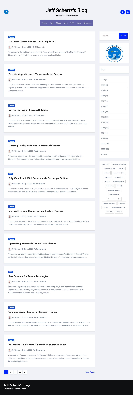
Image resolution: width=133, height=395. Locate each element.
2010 (103, 138)
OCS (72, 23)
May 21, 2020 (28, 249)
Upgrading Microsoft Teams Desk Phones (32, 244)
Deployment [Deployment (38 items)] (118, 173)
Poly (51, 23)
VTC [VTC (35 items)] (110, 212)
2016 (103, 106)
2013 (103, 122)
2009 (103, 144)
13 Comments (41, 216)
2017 (103, 101)
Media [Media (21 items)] (109, 186)
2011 (103, 133)
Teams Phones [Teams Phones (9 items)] (114, 199)
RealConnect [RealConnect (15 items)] (114, 190)
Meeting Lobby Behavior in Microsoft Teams (34, 146)
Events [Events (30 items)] (119, 177)
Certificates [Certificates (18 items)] (109, 169)
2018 (103, 96)
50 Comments (40, 47)
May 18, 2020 (28, 282)
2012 (103, 128)
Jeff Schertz (14, 47)
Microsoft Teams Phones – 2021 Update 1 (32, 42)
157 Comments (41, 317)
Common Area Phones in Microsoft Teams (32, 312)
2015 (103, 112)
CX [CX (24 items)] (106, 173)
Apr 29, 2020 (28, 317)
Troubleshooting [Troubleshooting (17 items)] (118, 208)
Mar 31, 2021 (27, 80)
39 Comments (41, 282)
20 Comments (41, 80)
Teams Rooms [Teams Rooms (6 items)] (109, 203)
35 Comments (40, 184)
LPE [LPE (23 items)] (107, 182)
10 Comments (40, 350)
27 (20, 372)
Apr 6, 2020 (27, 350)
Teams (44, 23)
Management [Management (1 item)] (118, 182)
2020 (103, 85)
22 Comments (41, 151)
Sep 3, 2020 (27, 184)
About (103, 70)
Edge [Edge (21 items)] (108, 177)
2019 (103, 90)
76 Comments (41, 249)
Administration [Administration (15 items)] (119, 164)
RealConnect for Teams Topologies (28, 276)
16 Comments (40, 115)
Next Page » (90, 372)
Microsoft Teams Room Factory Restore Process (35, 211)
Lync (65, 23)
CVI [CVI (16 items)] (121, 169)
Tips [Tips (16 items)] (122, 203)
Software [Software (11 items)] (114, 195)
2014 (103, 117)
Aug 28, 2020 (28, 216)
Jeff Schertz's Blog (66, 10)
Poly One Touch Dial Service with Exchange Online (38, 178)
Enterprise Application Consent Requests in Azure (37, 345)
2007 (103, 154)
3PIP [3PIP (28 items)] (105, 164)
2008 (103, 149)
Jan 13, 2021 (27, 115)
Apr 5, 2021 (27, 47)
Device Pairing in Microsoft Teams (28, 110)
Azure (79, 23)
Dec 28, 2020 (28, 151)
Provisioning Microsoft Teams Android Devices (35, 74)
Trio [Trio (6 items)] (105, 208)
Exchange (87, 23)
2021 (103, 80)
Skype (58, 23)
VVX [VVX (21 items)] (119, 212)
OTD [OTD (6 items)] (119, 186)
